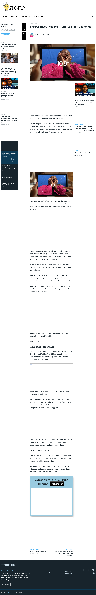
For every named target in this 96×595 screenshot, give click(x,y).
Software (3, 91)
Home (31, 23)
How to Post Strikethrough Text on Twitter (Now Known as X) (9, 119)
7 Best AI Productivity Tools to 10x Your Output (8, 95)
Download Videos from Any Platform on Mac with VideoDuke (64, 553)
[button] (93, 16)
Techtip (9, 592)
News (2, 65)
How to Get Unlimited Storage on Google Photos (8, 46)
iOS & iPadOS (79, 124)
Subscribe (57, 484)
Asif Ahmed (38, 35)
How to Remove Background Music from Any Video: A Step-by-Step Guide (9, 70)
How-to (3, 42)
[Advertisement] (51, 98)
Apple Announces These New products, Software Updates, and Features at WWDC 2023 (84, 128)
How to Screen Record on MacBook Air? (38, 552)
